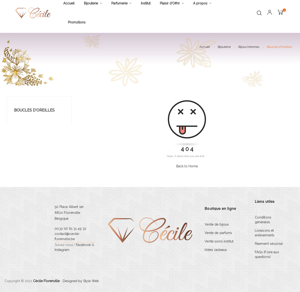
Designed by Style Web (81, 281)
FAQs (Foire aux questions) (267, 254)
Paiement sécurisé (269, 244)
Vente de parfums (218, 233)
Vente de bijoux (217, 224)
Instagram (62, 250)
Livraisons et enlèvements (265, 233)
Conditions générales (263, 219)
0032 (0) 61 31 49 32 (70, 229)
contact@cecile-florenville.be (67, 236)
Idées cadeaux (216, 250)
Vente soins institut (219, 241)
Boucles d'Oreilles (34, 110)
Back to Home (187, 166)
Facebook (83, 245)
